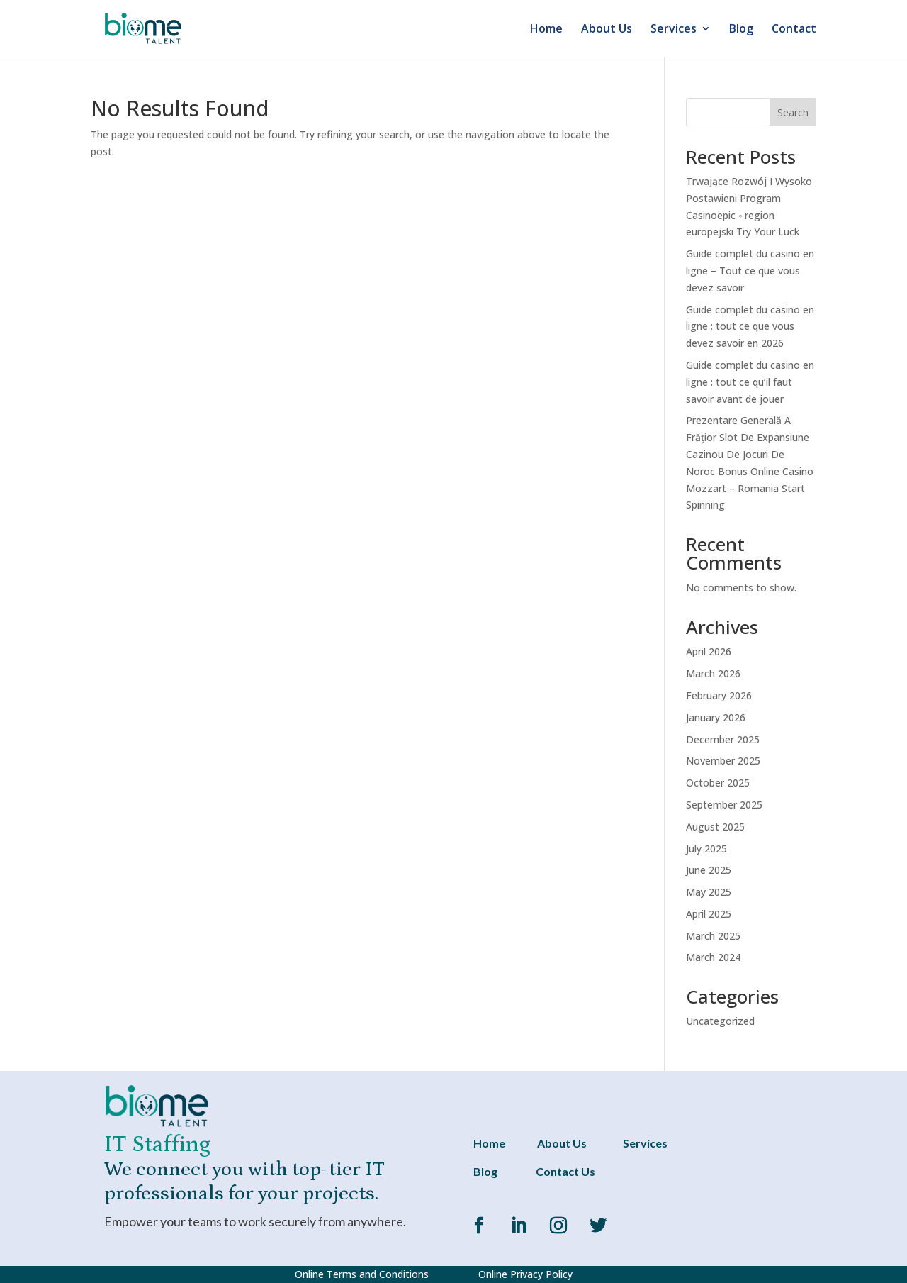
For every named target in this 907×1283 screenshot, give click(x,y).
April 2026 (708, 651)
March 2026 (713, 673)
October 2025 (718, 782)
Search (793, 112)
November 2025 (723, 760)
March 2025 (713, 936)
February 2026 (719, 695)
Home (546, 29)
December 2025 (723, 739)
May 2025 (708, 892)
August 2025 (715, 826)
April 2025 (708, 914)
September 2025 (724, 804)
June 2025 (708, 870)
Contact (794, 29)
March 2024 (713, 957)
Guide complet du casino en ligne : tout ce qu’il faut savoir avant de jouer (750, 382)
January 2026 (715, 717)
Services (673, 29)
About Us (606, 29)
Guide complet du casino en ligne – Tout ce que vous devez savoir (750, 270)
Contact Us (565, 1171)
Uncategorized (720, 1021)
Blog (741, 29)
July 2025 (706, 848)
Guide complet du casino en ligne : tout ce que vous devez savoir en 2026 (750, 326)
